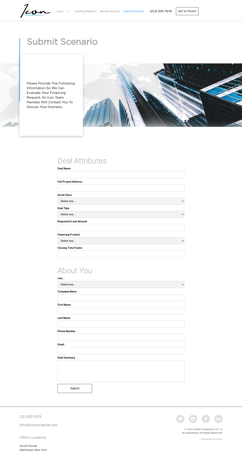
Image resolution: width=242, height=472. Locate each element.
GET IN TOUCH (187, 11)
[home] (35, 11)
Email (61, 344)
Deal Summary (66, 357)
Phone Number (66, 331)
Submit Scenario (133, 11)
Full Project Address (70, 181)
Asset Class (65, 195)
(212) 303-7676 (161, 11)
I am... (61, 278)
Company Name (67, 291)
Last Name (64, 318)
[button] (62, 11)
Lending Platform (86, 11)
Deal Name (64, 168)
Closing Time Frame (70, 247)
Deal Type (63, 208)
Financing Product (69, 234)
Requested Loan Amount (72, 221)
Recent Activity (110, 11)
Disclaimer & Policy (212, 439)
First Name (64, 304)
